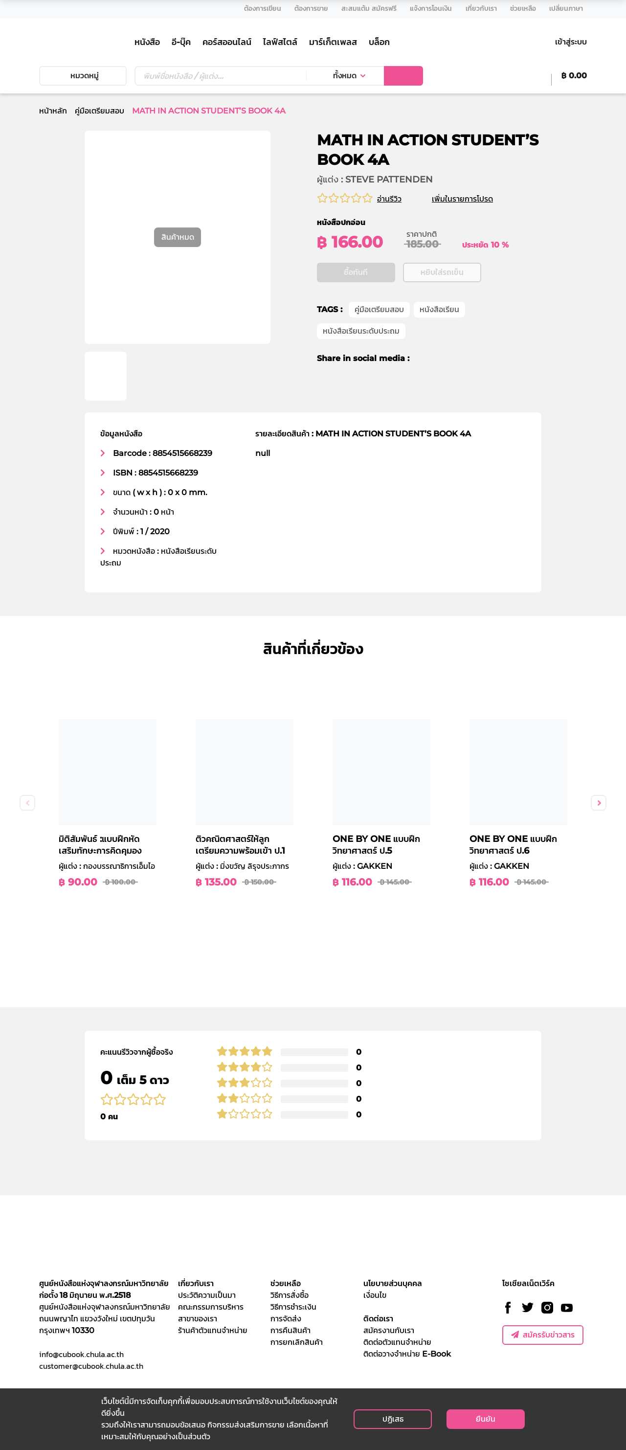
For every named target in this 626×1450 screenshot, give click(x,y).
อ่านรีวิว (389, 199)
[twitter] (439, 359)
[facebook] (423, 359)
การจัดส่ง (285, 1318)
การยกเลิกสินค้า (296, 1342)
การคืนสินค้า (290, 1330)
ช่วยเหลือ (285, 1283)
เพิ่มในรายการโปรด (474, 199)
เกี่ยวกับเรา (196, 1283)
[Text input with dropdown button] (220, 76)
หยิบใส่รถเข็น (442, 272)
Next (598, 803)
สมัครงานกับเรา (388, 1330)
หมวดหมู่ (83, 75)
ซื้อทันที (356, 272)
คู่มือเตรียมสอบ (99, 110)
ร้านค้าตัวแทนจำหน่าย (212, 1330)
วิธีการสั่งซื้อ (289, 1295)
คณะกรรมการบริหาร (211, 1307)
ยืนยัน (485, 1419)
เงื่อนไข (374, 1295)
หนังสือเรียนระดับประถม (361, 331)
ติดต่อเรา (378, 1318)
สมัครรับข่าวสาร (543, 1334)
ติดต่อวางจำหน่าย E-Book (407, 1354)
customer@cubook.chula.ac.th (91, 1366)
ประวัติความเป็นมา (207, 1295)
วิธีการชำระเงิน (293, 1307)
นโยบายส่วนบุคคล (392, 1283)
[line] (458, 359)
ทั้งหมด (345, 75)
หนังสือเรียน (439, 310)
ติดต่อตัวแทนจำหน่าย (397, 1342)
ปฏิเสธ (392, 1419)
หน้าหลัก (53, 110)
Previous (27, 803)
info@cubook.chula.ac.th (81, 1354)
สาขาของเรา (197, 1318)
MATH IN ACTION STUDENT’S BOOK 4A (209, 110)
